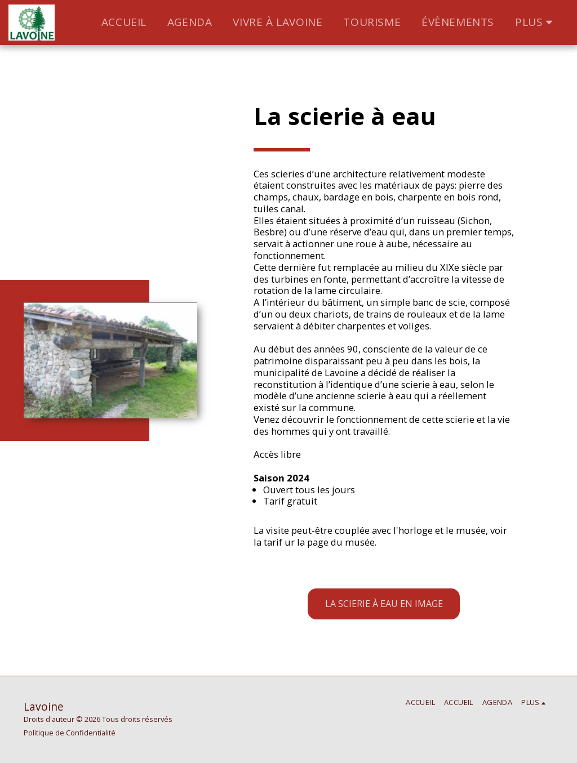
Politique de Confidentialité (70, 733)
